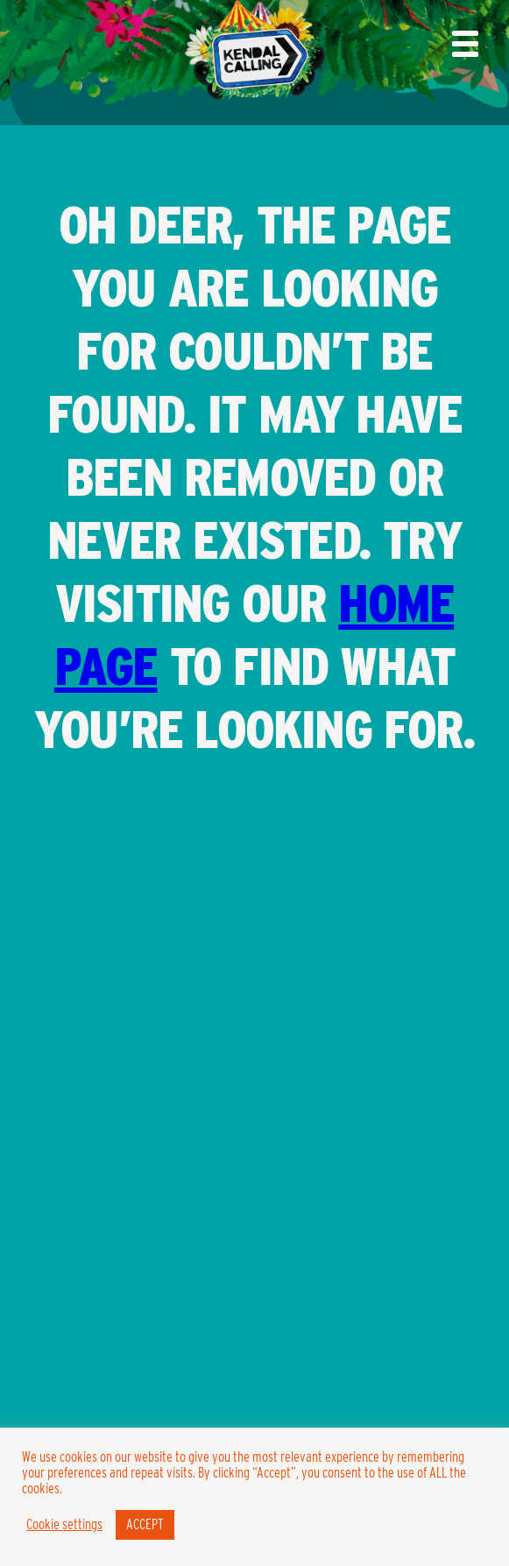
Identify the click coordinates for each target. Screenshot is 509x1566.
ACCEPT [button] (145, 1524)
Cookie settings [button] (64, 1525)
